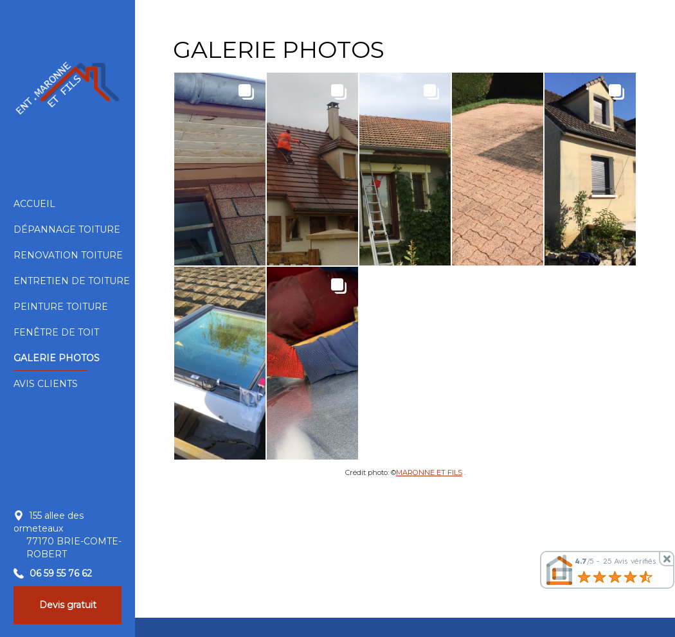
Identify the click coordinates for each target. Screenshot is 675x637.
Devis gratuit (67, 605)
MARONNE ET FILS (429, 472)
